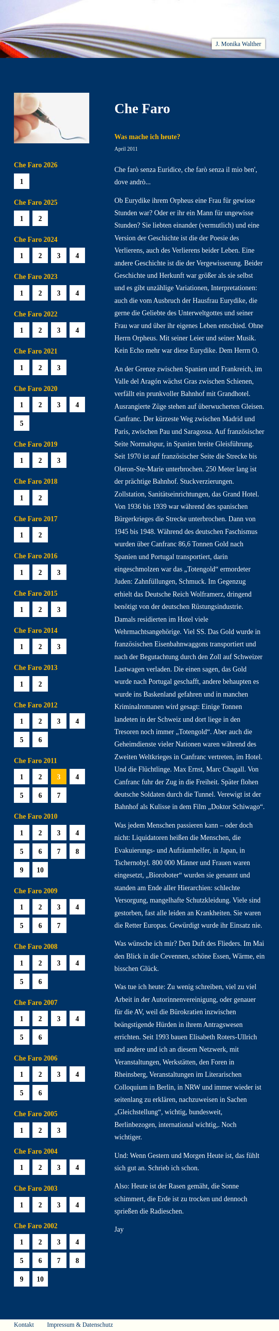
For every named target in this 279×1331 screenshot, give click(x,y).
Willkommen (29, 68)
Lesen (93, 68)
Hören (118, 68)
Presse (255, 68)
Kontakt (24, 1324)
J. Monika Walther (238, 44)
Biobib (174, 68)
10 (40, 870)
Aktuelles (65, 68)
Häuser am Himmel (215, 68)
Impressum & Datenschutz (80, 1324)
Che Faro (145, 68)
